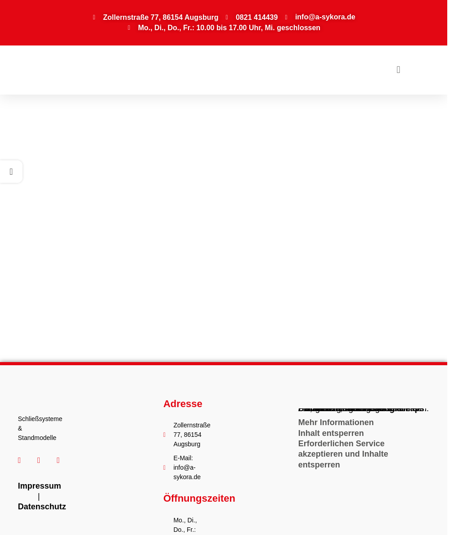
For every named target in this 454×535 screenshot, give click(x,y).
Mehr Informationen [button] (336, 422)
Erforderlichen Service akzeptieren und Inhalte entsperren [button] (343, 454)
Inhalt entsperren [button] (331, 433)
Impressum (39, 485)
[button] (398, 70)
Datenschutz (42, 506)
